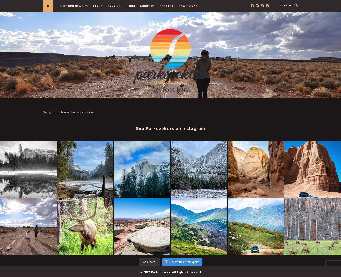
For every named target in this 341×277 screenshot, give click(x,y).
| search (283, 5)
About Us (147, 6)
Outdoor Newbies (74, 6)
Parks (97, 6)
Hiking (130, 6)
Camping (113, 6)
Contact (167, 6)
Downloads (188, 6)
